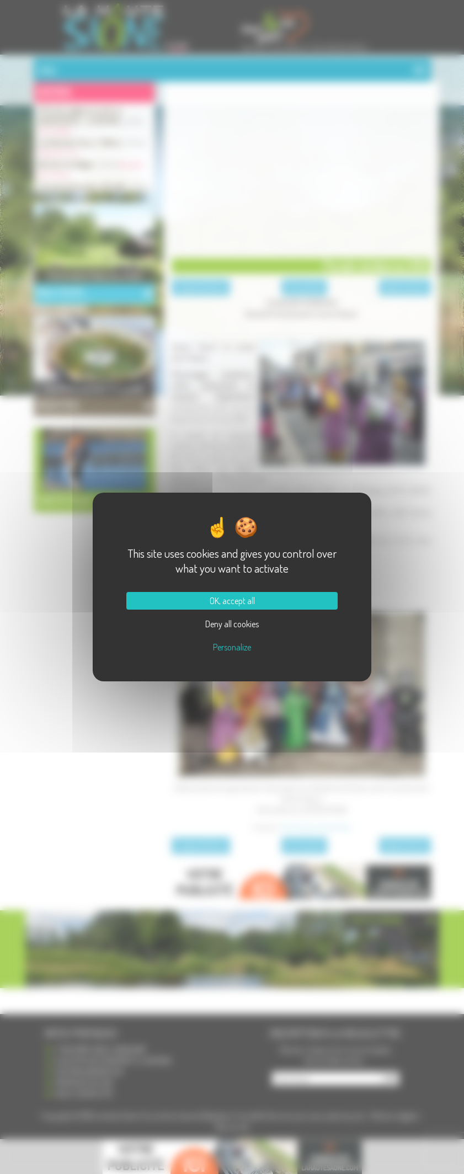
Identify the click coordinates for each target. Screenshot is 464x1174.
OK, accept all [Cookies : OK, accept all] (232, 600)
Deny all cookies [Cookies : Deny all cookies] (232, 623)
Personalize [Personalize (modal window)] (232, 647)
